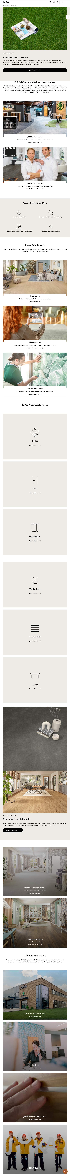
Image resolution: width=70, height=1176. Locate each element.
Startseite (5, 5)
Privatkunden (13, 5)
